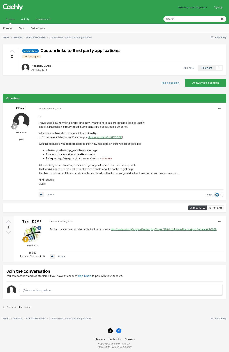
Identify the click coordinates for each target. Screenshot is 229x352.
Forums (7, 28)
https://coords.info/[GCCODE (105, 137)
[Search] (181, 19)
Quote (50, 194)
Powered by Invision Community (115, 346)
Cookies (130, 339)
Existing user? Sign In (192, 7)
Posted (50, 108)
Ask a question (170, 82)
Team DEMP (31, 221)
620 (32, 252)
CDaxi (48, 65)
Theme (99, 339)
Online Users (38, 28)
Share (189, 67)
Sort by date (215, 208)
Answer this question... (37, 290)
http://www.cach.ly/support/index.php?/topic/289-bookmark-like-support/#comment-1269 (164, 229)
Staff (21, 28)
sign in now (84, 275)
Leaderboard (43, 19)
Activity (25, 19)
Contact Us (114, 339)
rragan (210, 194)
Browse (10, 21)
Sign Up (218, 7)
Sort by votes (197, 208)
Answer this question (205, 82)
